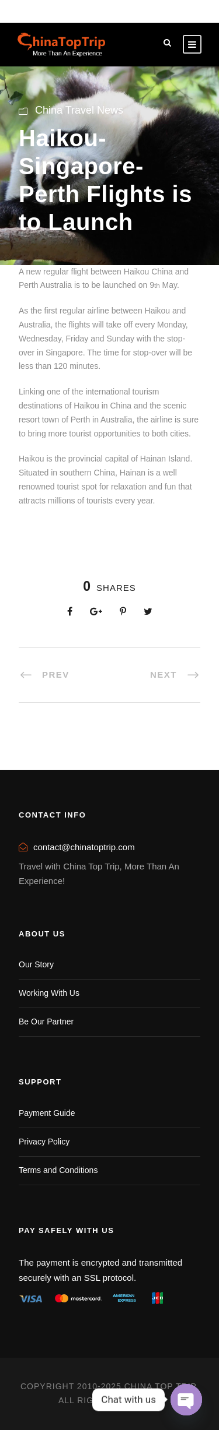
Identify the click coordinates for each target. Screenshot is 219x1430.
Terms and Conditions (58, 1170)
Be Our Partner (46, 1021)
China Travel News (79, 110)
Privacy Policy (44, 1141)
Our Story (36, 964)
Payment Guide (47, 1113)
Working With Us (49, 993)
